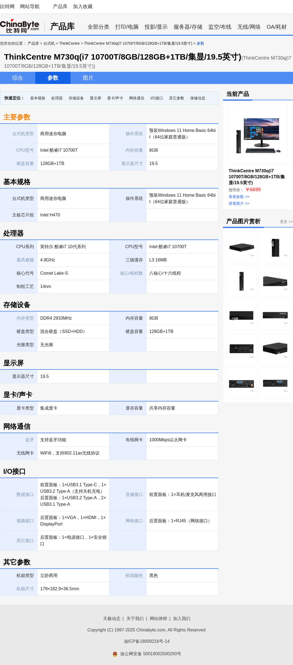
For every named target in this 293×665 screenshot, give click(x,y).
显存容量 (134, 408)
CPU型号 (134, 246)
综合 (17, 78)
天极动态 (111, 618)
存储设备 (76, 98)
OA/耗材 (277, 27)
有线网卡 (134, 439)
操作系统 (134, 198)
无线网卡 (25, 453)
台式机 (49, 43)
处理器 (57, 98)
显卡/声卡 (115, 98)
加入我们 (181, 618)
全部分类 (98, 27)
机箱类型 (25, 575)
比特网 (7, 6)
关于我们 (135, 618)
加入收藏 (83, 6)
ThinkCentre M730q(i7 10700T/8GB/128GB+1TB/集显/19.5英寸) (138, 43)
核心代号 (25, 273)
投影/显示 (156, 27)
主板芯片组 (23, 215)
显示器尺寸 (23, 376)
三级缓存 (134, 260)
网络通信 (136, 98)
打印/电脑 (127, 27)
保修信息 (197, 98)
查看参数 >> (239, 196)
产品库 (60, 6)
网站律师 (158, 618)
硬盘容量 (134, 331)
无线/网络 (249, 27)
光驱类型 (25, 344)
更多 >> (286, 221)
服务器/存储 (188, 27)
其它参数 (176, 98)
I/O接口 (156, 98)
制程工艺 (25, 286)
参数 (52, 78)
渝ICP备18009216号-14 (147, 641)
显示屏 (95, 98)
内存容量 (134, 318)
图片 (88, 78)
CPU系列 (25, 246)
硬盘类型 (25, 331)
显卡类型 (25, 408)
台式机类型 (23, 198)
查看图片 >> (239, 203)
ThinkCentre (69, 43)
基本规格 (37, 98)
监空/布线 (220, 27)
